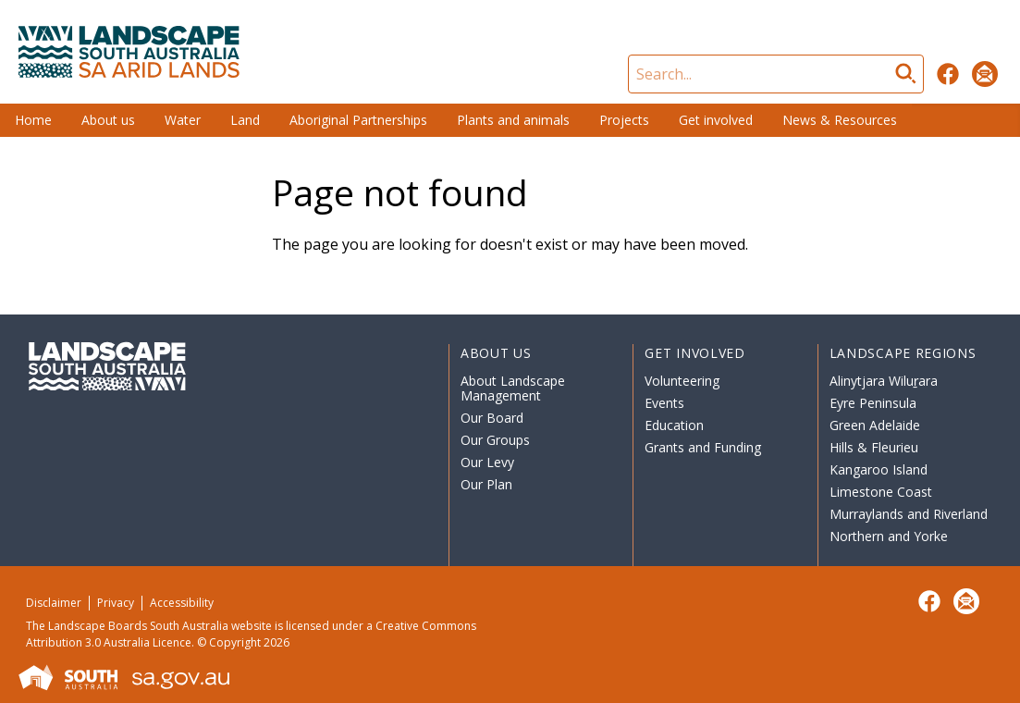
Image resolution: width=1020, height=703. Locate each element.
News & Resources (839, 120)
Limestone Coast (881, 491)
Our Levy (487, 462)
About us (108, 120)
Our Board (492, 417)
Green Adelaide (875, 425)
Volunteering (682, 380)
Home (33, 120)
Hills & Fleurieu (874, 447)
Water (183, 120)
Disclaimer (53, 602)
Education (674, 425)
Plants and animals (513, 120)
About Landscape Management (513, 388)
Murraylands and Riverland (909, 514)
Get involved (716, 120)
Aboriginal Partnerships (358, 120)
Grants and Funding (703, 447)
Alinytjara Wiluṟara (884, 380)
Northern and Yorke (889, 536)
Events (664, 403)
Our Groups (495, 440)
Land (245, 120)
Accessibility (182, 602)
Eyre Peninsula (873, 403)
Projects (624, 120)
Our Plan (486, 484)
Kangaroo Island (879, 469)
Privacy (115, 602)
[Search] (776, 74)
